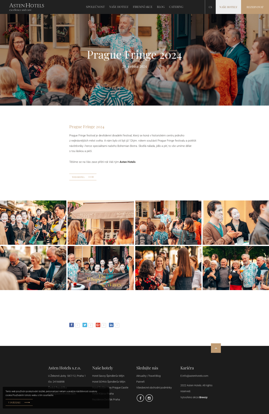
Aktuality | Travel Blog (148, 375)
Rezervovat (255, 7)
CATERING (176, 6)
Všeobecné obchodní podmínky (154, 387)
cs (210, 7)
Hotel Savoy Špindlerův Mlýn (108, 375)
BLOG (161, 6)
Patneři (140, 381)
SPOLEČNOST (95, 6)
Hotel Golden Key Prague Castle (110, 387)
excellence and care (20, 10)
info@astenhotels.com (195, 375)
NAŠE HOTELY (118, 6)
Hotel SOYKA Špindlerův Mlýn (108, 381)
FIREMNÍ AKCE (143, 6)
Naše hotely (228, 7)
